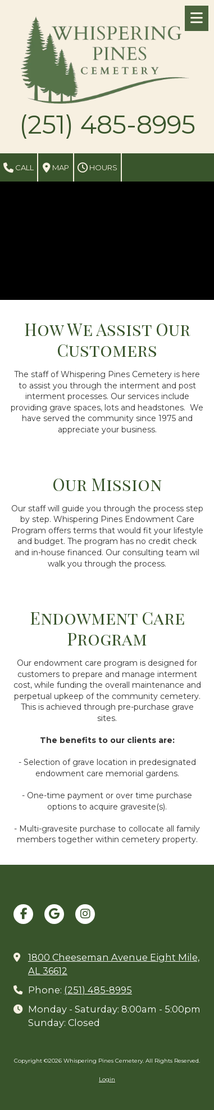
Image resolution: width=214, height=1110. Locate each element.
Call (18, 168)
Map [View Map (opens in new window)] (56, 168)
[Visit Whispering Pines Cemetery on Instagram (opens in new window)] (85, 914)
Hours (97, 168)
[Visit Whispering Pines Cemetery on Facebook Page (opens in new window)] (23, 914)
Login (107, 1079)
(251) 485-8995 (98, 990)
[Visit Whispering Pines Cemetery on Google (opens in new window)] (54, 914)
